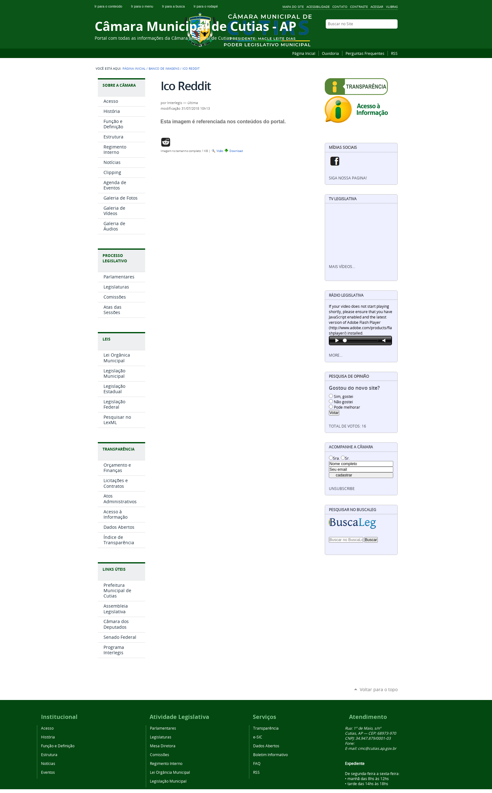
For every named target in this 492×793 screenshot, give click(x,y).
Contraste (359, 6)
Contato (339, 6)
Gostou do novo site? (354, 388)
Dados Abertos (266, 745)
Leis (106, 339)
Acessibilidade (318, 6)
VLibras (392, 6)
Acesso (47, 728)
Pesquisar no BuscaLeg (352, 509)
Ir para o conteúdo (112, 6)
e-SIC (257, 736)
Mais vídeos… (342, 266)
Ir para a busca (176, 6)
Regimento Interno (166, 763)
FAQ (256, 763)
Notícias (48, 763)
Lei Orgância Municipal (170, 772)
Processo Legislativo (115, 258)
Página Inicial (303, 53)
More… (335, 355)
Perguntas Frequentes (365, 53)
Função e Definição (57, 745)
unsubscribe (342, 488)
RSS (394, 53)
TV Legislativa (343, 198)
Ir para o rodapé (208, 6)
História (48, 736)
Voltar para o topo (379, 689)
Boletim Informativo (270, 754)
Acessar (376, 6)
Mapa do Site (293, 6)
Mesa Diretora (162, 745)
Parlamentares (163, 728)
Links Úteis (114, 569)
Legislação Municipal (168, 781)
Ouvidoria (330, 53)
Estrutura (49, 754)
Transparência (118, 449)
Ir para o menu (145, 6)
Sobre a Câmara (119, 85)
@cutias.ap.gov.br (380, 748)
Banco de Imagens (164, 68)
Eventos (48, 772)
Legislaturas (160, 736)
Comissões (159, 754)
